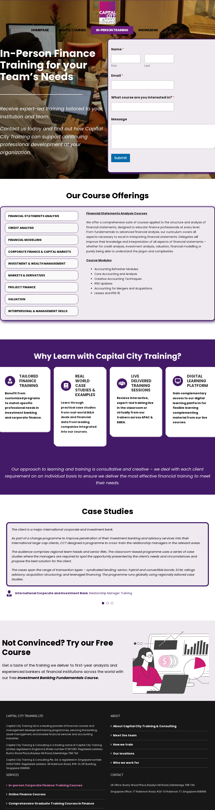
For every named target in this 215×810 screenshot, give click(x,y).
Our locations (123, 752)
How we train (123, 743)
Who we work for (126, 761)
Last (147, 66)
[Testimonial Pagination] (103, 602)
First (114, 66)
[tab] (41, 216)
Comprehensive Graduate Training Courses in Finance (51, 802)
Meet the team (125, 734)
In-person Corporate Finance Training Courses (45, 784)
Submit (120, 157)
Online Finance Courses (27, 793)
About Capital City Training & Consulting (144, 725)
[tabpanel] (146, 255)
